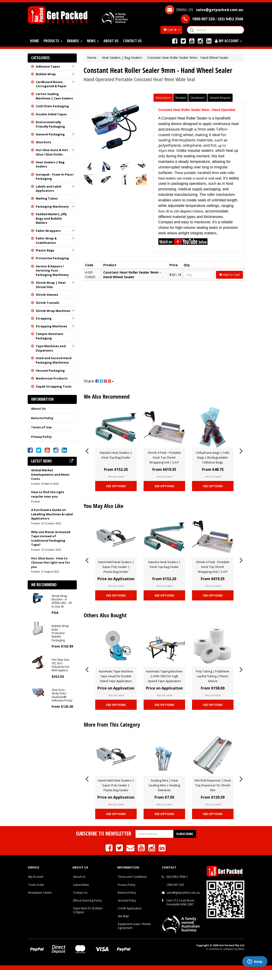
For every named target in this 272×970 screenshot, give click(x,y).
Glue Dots (43, 142)
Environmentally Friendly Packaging (50, 124)
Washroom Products (52, 378)
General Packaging (50, 134)
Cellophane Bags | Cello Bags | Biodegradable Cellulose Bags (213, 457)
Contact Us (132, 40)
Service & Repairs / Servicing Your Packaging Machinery (52, 270)
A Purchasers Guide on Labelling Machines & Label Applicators (52, 514)
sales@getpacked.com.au (183, 893)
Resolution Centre (40, 893)
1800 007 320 (175, 885)
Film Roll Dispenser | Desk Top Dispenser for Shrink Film (213, 785)
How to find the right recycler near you (47, 494)
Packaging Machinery (52, 206)
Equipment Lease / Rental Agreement (134, 926)
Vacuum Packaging (50, 370)
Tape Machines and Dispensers (51, 348)
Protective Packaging (52, 258)
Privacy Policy (41, 437)
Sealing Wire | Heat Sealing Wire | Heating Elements (164, 785)
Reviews (180, 98)
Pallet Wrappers (48, 231)
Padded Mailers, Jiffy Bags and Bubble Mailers (51, 218)
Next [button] (241, 450)
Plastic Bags (45, 250)
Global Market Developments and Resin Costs (50, 474)
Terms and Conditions (132, 877)
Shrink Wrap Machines (53, 311)
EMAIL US (204, 9)
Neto (241, 949)
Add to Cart (229, 274)
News (93, 40)
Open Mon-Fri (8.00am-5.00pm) (88, 910)
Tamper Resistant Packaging (49, 336)
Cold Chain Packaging (52, 106)
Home (34, 40)
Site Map (123, 916)
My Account (35, 877)
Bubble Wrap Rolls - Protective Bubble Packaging (60, 633)
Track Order (36, 885)
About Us (110, 40)
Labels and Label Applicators (48, 188)
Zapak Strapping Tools (53, 386)
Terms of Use (41, 427)
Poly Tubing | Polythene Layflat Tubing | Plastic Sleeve (212, 676)
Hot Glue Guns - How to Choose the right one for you (50, 562)
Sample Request (220, 98)
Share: (99, 381)
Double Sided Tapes (51, 114)
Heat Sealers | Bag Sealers (50, 164)
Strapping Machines (51, 326)
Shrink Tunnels (47, 303)
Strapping (44, 318)
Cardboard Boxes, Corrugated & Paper (51, 84)
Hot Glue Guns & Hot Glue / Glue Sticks (52, 152)
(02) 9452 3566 (176, 877)
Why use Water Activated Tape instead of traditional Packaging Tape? (50, 538)
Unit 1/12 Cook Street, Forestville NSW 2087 (180, 902)
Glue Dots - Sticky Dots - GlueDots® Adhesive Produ (62, 695)
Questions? (197, 98)
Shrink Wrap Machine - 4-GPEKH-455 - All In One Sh (62, 601)
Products (53, 40)
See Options (116, 486)
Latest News (81, 885)
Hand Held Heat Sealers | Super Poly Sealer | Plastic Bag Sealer (116, 567)
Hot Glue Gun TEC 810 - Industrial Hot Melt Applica (60, 665)
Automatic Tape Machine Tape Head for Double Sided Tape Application (116, 676)
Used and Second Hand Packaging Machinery (53, 360)
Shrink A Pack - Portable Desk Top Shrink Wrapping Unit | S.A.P (164, 457)
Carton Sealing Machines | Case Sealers (54, 96)
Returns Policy (42, 418)
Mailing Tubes (47, 198)
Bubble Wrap (46, 74)
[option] (116, 450)
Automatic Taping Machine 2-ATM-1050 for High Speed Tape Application (164, 676)
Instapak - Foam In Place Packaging (54, 176)
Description (163, 98)
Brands (74, 40)
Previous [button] (87, 450)
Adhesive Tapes (48, 66)
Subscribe (184, 834)
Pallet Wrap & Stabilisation (46, 240)
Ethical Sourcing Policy (87, 900)
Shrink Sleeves (47, 294)
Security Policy (127, 900)
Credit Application (130, 908)
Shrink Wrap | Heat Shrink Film (51, 285)
